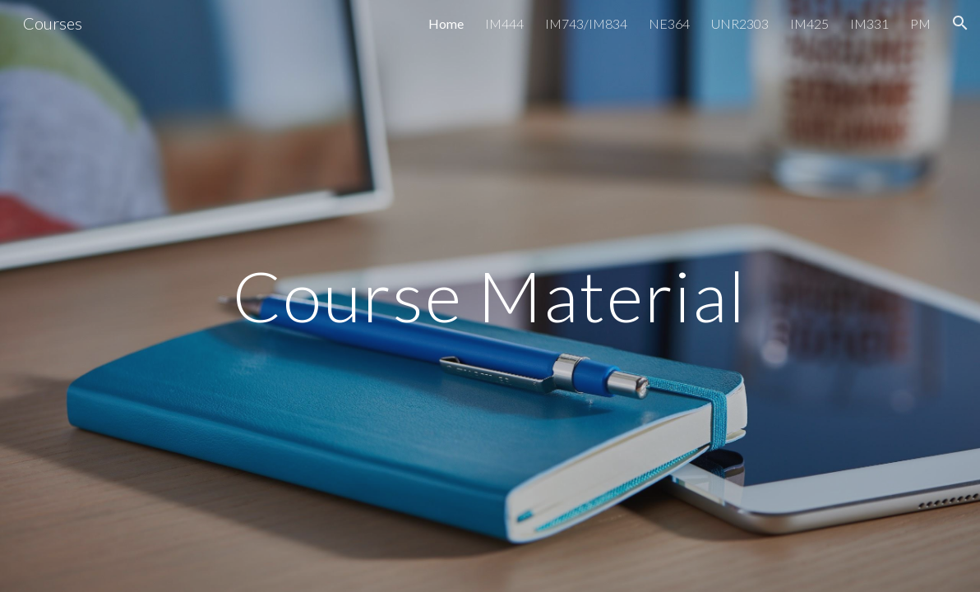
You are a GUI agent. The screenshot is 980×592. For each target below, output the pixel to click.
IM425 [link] (809, 23)
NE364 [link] (669, 23)
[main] (490, 295)
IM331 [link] (869, 23)
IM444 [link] (504, 23)
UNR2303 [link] (740, 23)
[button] (960, 23)
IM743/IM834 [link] (586, 23)
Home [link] (446, 23)
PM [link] (920, 23)
